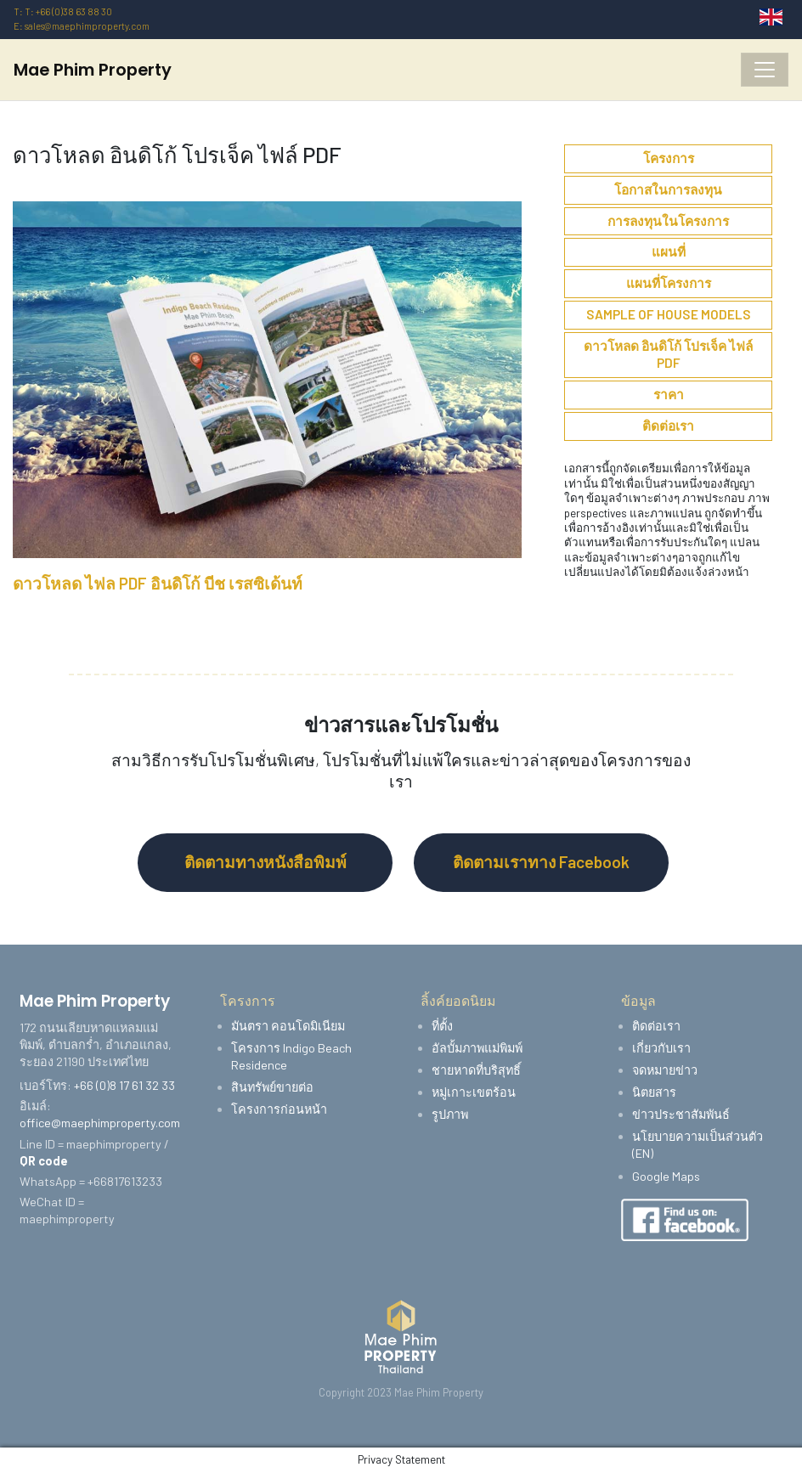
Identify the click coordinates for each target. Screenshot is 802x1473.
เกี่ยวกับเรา (661, 1048)
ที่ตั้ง (442, 1026)
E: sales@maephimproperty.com (82, 25)
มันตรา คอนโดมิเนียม (288, 1026)
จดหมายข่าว (665, 1070)
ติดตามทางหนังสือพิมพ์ (265, 862)
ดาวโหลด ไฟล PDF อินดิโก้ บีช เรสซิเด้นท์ (157, 583)
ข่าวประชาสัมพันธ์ (681, 1114)
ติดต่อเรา (668, 425)
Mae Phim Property (93, 70)
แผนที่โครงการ (668, 283)
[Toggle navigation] (764, 70)
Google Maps (666, 1176)
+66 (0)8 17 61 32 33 (124, 1085)
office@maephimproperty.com (100, 1122)
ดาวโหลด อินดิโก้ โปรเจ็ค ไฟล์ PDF (668, 354)
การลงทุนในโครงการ (668, 221)
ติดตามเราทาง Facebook (541, 862)
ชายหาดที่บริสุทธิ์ (476, 1070)
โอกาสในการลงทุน (668, 189)
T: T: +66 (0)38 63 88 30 (63, 11)
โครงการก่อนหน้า (279, 1109)
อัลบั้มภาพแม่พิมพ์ (477, 1048)
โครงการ (668, 158)
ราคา (668, 394)
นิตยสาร (654, 1092)
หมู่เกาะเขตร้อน (474, 1092)
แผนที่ (669, 251)
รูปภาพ (450, 1114)
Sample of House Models (668, 314)
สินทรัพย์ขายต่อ (272, 1087)
